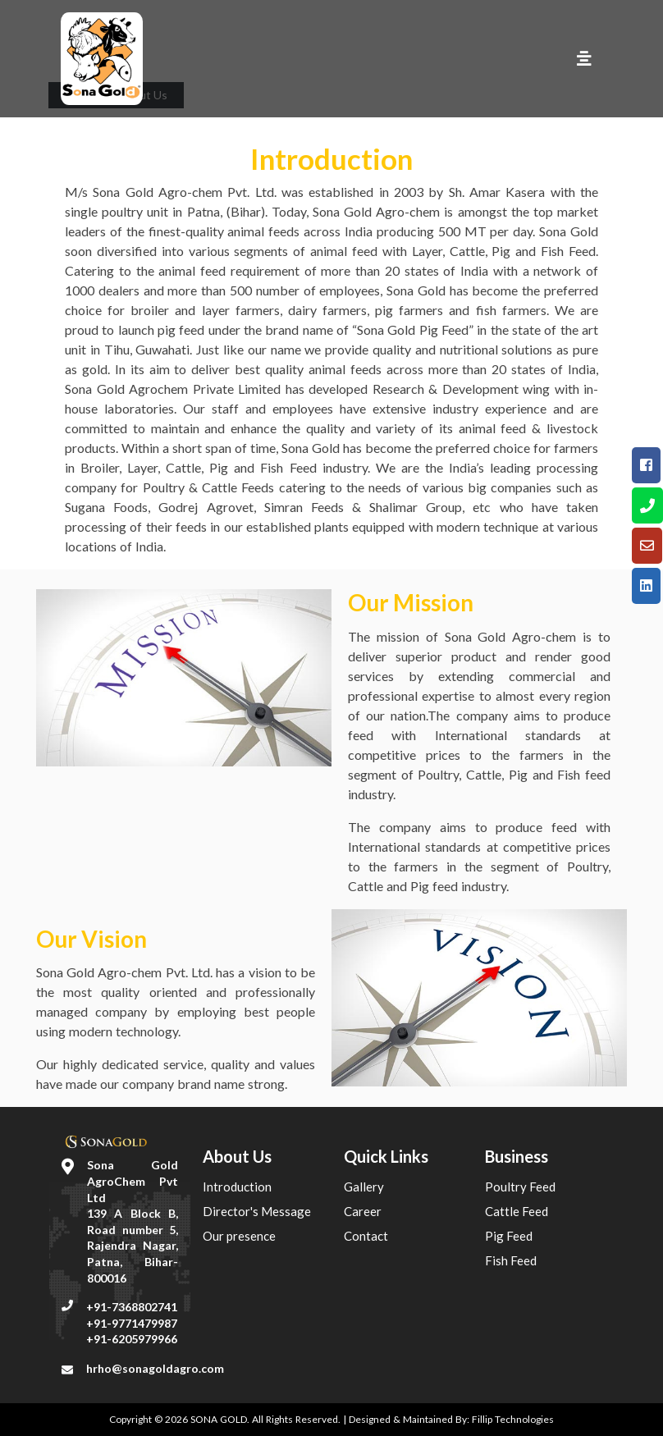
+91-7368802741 (131, 1307)
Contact (366, 1235)
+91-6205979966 (131, 1339)
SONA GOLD (218, 1419)
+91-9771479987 (131, 1323)
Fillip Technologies (513, 1419)
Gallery (364, 1186)
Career (363, 1211)
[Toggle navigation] (584, 58)
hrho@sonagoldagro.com (155, 1368)
